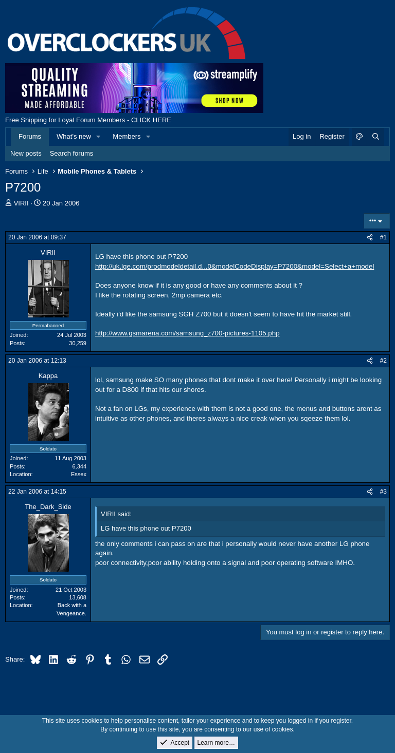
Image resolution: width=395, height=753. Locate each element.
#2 (383, 360)
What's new (74, 136)
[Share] (369, 237)
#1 (383, 237)
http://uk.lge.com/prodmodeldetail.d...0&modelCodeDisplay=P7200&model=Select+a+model (234, 266)
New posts (26, 153)
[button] (98, 136)
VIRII (21, 203)
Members (126, 136)
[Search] (375, 136)
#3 (383, 491)
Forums (30, 136)
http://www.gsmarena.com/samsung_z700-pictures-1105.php (187, 333)
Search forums (72, 153)
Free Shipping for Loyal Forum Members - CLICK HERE (88, 120)
